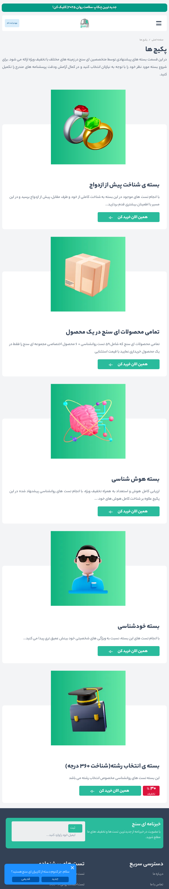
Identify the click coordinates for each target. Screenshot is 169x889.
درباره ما (158, 874)
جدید (55, 879)
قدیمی (25, 879)
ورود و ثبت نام (12, 23)
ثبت (72, 828)
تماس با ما (156, 884)
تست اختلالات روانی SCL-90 (66, 884)
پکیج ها (143, 40)
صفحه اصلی (157, 40)
